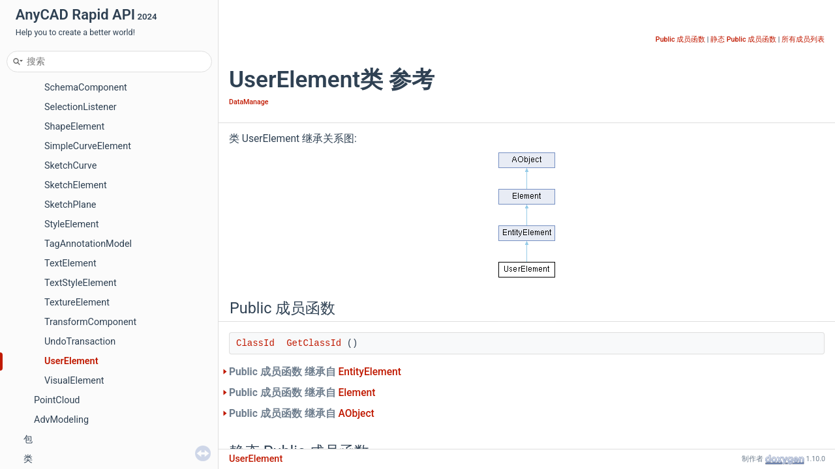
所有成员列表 (803, 39)
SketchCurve (70, 165)
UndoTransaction (79, 341)
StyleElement (71, 224)
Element (356, 393)
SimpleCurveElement (87, 146)
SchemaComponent (85, 87)
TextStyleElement (80, 283)
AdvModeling (61, 419)
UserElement (71, 361)
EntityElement (369, 372)
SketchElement (75, 185)
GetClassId (313, 343)
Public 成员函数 (680, 39)
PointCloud (57, 400)
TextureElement (77, 302)
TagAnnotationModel (88, 243)
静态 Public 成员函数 (743, 39)
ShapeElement (74, 126)
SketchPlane (70, 204)
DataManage (248, 102)
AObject (356, 413)
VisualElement (74, 380)
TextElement (70, 263)
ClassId (255, 343)
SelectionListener (80, 107)
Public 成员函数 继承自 (315, 372)
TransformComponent (90, 322)
